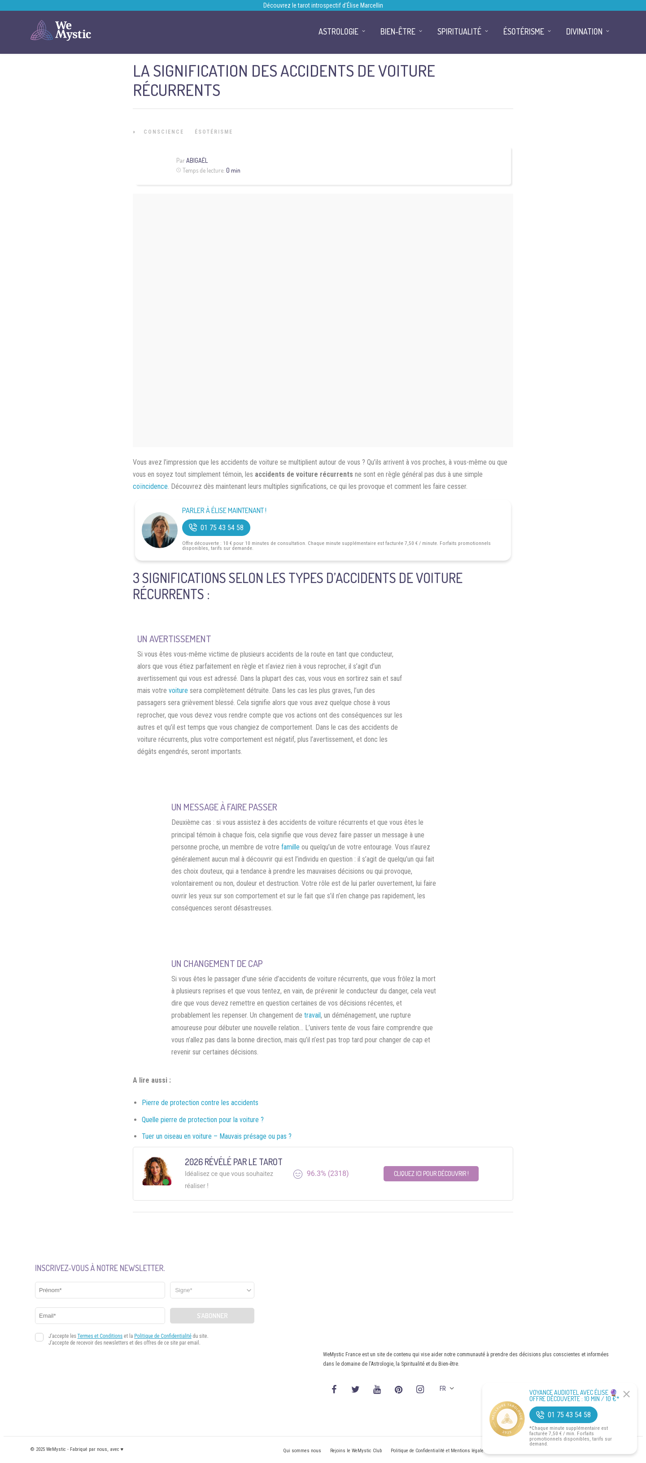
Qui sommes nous (302, 1451)
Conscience (164, 132)
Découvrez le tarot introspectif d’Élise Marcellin (323, 5)
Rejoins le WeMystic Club (356, 1451)
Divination (584, 31)
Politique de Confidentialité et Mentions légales (438, 1451)
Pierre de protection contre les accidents (200, 1102)
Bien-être (397, 31)
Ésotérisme (214, 132)
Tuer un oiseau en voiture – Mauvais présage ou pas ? (217, 1136)
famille (290, 847)
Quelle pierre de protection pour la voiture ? (203, 1119)
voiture (178, 690)
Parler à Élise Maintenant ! (224, 510)
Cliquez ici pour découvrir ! (431, 1173)
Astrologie (338, 31)
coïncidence (150, 486)
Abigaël (197, 160)
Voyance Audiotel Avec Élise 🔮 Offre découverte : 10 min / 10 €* (574, 1395)
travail (312, 1015)
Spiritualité (459, 31)
